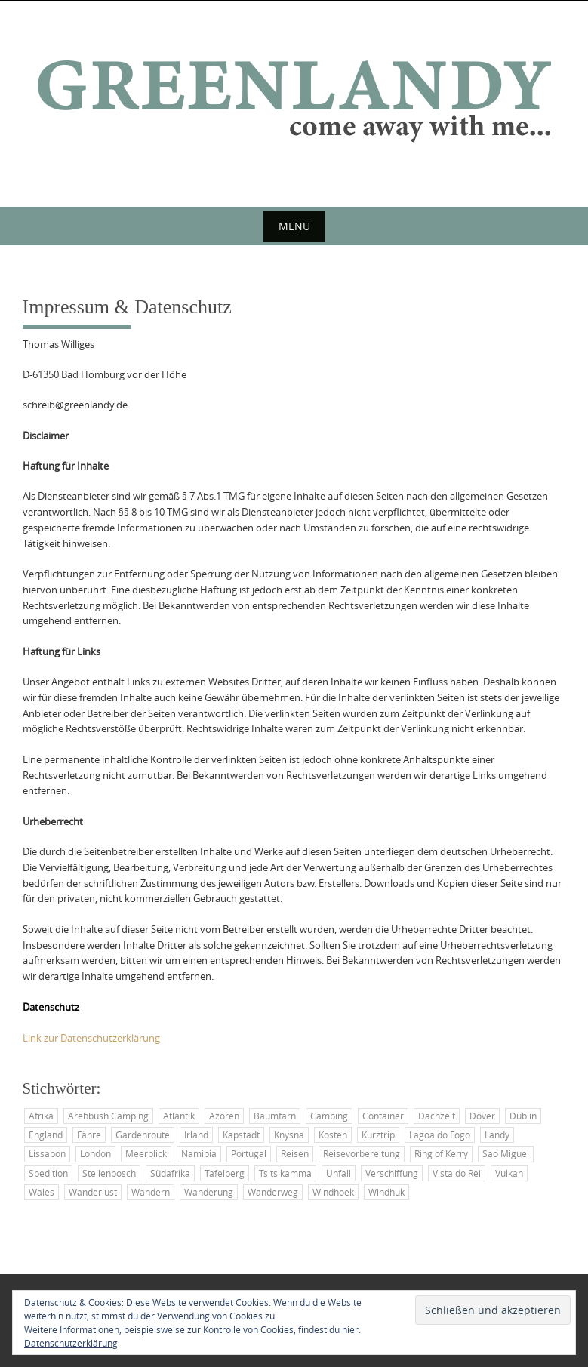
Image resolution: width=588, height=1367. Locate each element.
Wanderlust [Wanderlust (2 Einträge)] (93, 1192)
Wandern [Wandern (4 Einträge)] (150, 1192)
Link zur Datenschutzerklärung (91, 1038)
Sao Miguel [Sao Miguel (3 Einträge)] (505, 1153)
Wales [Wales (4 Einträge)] (41, 1192)
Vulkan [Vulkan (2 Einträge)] (509, 1173)
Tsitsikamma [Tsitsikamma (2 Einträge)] (285, 1173)
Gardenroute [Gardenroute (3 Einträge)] (142, 1134)
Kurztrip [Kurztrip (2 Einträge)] (378, 1134)
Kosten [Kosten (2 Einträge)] (333, 1134)
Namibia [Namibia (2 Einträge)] (199, 1153)
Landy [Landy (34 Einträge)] (497, 1134)
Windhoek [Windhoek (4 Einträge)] (333, 1192)
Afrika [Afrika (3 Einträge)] (41, 1116)
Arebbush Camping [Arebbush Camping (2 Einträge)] (108, 1116)
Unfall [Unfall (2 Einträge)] (338, 1173)
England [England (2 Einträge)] (46, 1134)
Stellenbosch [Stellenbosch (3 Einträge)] (109, 1173)
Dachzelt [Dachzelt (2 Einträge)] (436, 1116)
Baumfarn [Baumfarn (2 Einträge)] (275, 1116)
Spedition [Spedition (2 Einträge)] (48, 1173)
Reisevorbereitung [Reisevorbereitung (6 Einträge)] (361, 1153)
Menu (294, 226)
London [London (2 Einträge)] (95, 1153)
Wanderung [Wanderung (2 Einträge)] (208, 1192)
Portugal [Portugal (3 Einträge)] (248, 1153)
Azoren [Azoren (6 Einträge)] (224, 1116)
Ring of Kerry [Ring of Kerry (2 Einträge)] (441, 1153)
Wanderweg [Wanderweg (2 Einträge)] (273, 1192)
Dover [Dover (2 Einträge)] (482, 1116)
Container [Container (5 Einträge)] (383, 1116)
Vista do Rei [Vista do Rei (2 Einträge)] (457, 1173)
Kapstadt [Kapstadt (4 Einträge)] (241, 1134)
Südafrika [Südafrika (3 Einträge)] (170, 1173)
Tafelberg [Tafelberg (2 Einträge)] (225, 1173)
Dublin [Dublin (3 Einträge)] (523, 1116)
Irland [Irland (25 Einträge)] (196, 1134)
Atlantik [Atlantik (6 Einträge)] (179, 1116)
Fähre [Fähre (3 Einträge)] (89, 1134)
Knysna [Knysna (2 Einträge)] (289, 1134)
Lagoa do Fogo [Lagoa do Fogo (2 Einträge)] (439, 1134)
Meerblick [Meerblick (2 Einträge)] (146, 1153)
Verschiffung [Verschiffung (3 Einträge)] (391, 1173)
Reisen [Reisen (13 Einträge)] (295, 1153)
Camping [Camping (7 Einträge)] (329, 1116)
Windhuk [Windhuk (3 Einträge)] (386, 1192)
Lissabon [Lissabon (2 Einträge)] (47, 1153)
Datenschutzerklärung (71, 1343)
